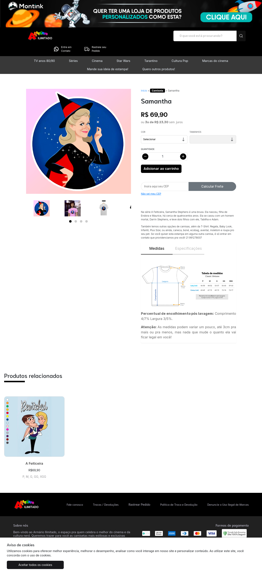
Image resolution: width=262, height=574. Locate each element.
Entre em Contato (200, 36)
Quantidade (147, 137)
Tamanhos (195, 120)
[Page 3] (81, 210)
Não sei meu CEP (151, 182)
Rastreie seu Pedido (232, 36)
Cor (143, 120)
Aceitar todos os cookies (27, 565)
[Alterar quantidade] (164, 145)
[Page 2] (76, 210)
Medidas (156, 237)
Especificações (188, 237)
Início (144, 79)
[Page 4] (86, 210)
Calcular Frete (212, 175)
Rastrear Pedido (139, 493)
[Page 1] (70, 210)
